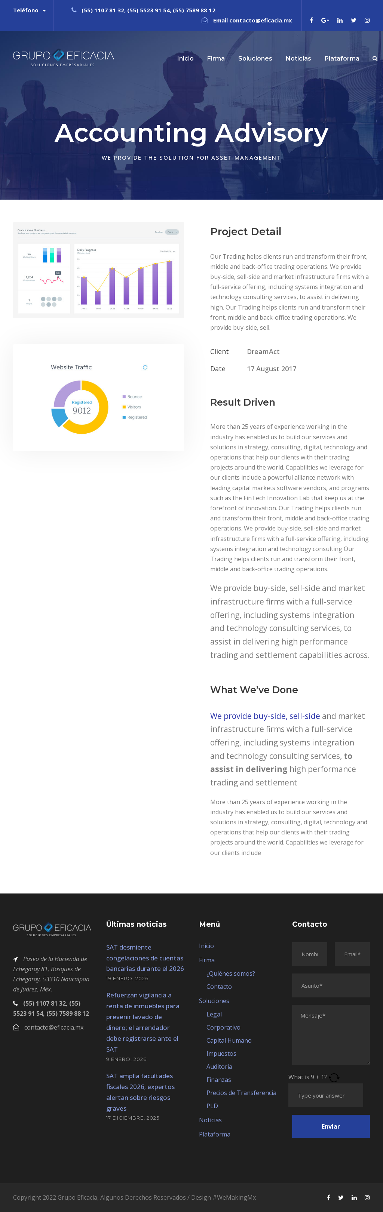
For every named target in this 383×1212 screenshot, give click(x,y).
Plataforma (342, 58)
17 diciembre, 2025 (132, 1118)
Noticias (298, 58)
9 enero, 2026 (126, 1059)
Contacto (219, 986)
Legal (214, 1014)
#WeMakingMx (234, 1197)
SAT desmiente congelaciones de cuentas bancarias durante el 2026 (145, 958)
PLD (212, 1106)
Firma (216, 58)
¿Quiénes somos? (230, 973)
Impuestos (221, 1053)
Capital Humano (229, 1040)
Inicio (185, 58)
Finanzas (218, 1080)
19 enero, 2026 (127, 978)
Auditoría (219, 1066)
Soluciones (255, 58)
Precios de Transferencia (241, 1093)
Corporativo (223, 1027)
